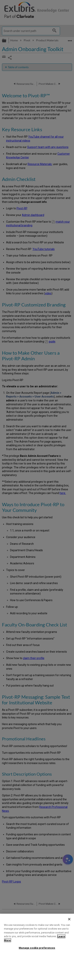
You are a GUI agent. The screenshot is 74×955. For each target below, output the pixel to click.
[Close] (69, 919)
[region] (37, 934)
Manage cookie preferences (37, 947)
